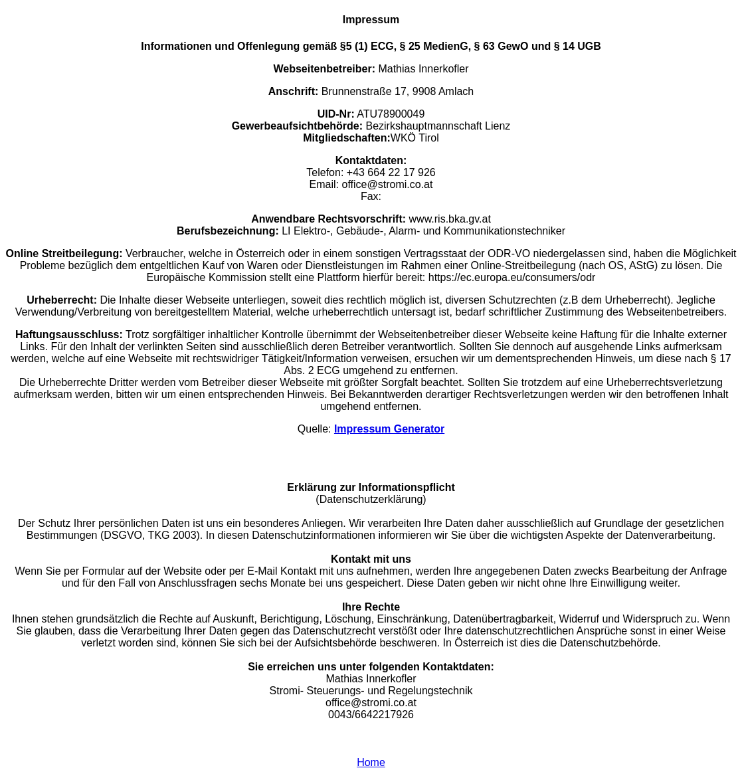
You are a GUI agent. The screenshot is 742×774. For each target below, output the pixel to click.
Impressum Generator (389, 429)
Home (371, 762)
